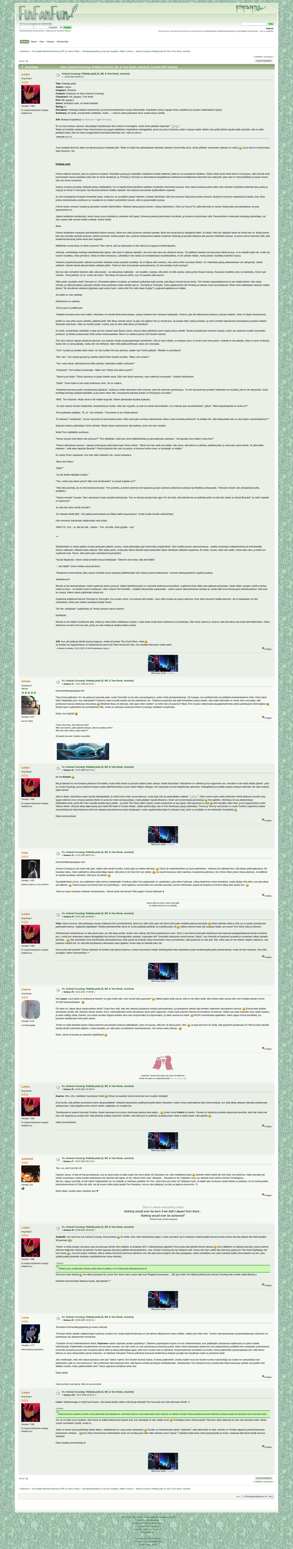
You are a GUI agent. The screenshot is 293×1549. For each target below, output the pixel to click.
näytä (69, 137)
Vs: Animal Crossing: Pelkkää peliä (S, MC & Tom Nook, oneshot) (98, 680)
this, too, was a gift (178, 1078)
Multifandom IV (89, 119)
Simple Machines (151, 1517)
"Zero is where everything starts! (163, 1207)
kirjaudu (34, 24)
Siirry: (238, 1496)
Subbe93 (27, 1158)
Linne (25, 1317)
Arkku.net (157, 1538)
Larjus (25, 74)
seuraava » (269, 57)
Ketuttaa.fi (154, 1541)
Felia (24, 852)
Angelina (114, 51)
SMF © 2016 (137, 1517)
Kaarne (26, 989)
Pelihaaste (106, 119)
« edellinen (258, 57)
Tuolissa (170, 673)
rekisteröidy (46, 24)
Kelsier (130, 51)
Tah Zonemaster (152, 1520)
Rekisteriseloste (147, 1532)
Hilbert (122, 51)
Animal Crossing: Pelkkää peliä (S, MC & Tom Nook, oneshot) (95, 73)
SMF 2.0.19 (126, 1517)
